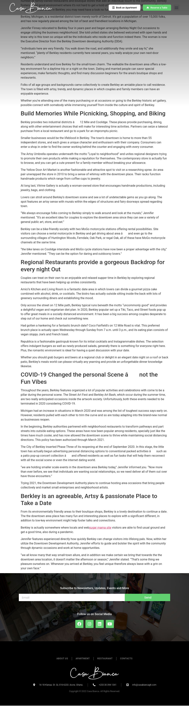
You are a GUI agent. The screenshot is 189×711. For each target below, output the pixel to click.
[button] (176, 8)
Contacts (126, 664)
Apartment (83, 664)
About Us (62, 664)
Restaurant (105, 664)
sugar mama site (100, 532)
